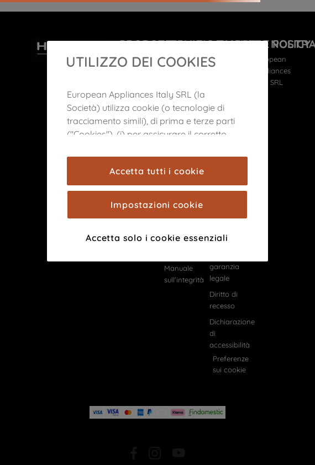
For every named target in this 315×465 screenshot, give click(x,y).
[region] (157, 151)
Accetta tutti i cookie (156, 171)
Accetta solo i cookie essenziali (157, 237)
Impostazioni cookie (157, 204)
